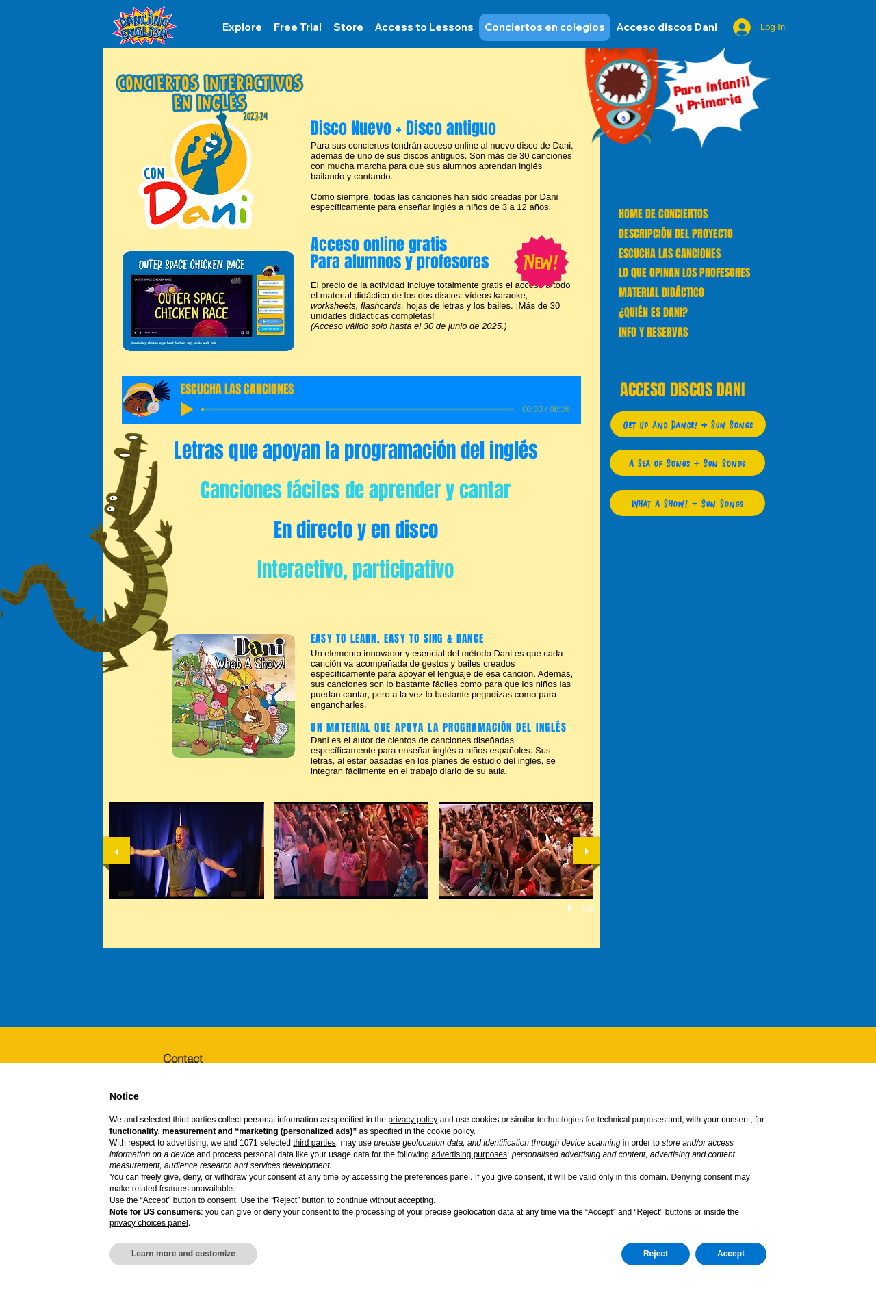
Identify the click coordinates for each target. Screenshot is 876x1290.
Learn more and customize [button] (183, 1254)
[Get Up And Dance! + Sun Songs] (688, 424)
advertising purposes (469, 1154)
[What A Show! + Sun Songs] (687, 503)
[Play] (187, 409)
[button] (666, 27)
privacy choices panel (149, 1223)
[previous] (116, 850)
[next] (586, 850)
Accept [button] (731, 1254)
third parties (314, 1143)
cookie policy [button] (450, 1131)
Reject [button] (655, 1254)
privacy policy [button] (412, 1119)
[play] (572, 908)
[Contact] (211, 1058)
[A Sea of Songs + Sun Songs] (687, 463)
